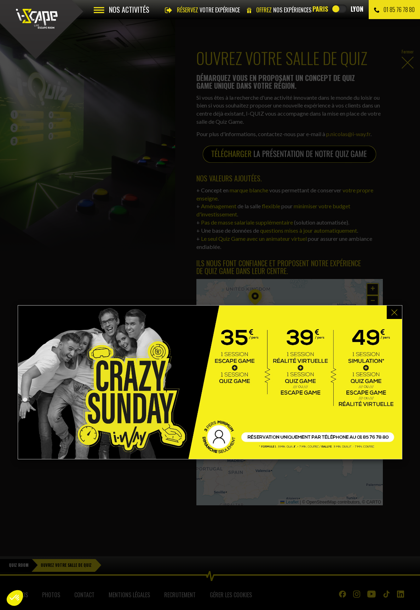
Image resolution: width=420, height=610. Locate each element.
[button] (14, 597)
